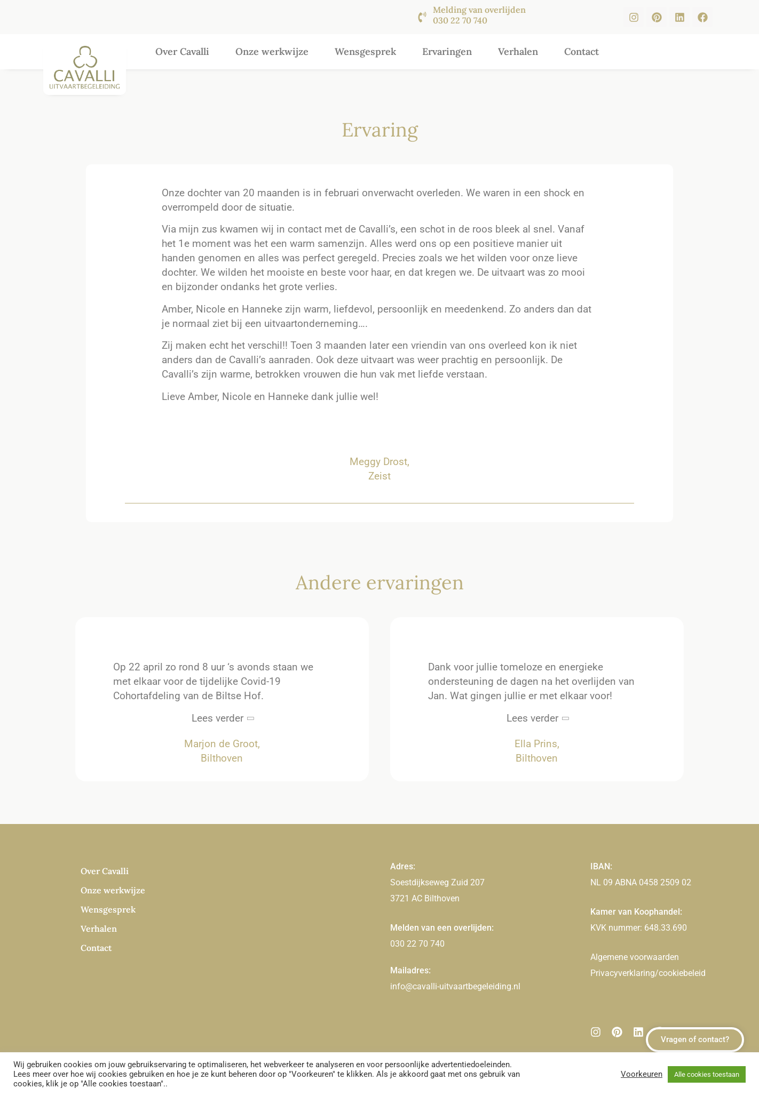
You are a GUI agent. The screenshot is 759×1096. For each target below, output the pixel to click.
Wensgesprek (365, 51)
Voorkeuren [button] (641, 1074)
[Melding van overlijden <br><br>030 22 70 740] (422, 17)
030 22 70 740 (417, 944)
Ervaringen (447, 51)
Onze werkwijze (272, 51)
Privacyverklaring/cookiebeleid (648, 973)
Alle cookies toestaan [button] (706, 1074)
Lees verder (217, 718)
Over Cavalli (182, 51)
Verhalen (518, 51)
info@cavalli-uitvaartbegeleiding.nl (455, 986)
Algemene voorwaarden (634, 957)
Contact (581, 51)
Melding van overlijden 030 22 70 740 (479, 15)
